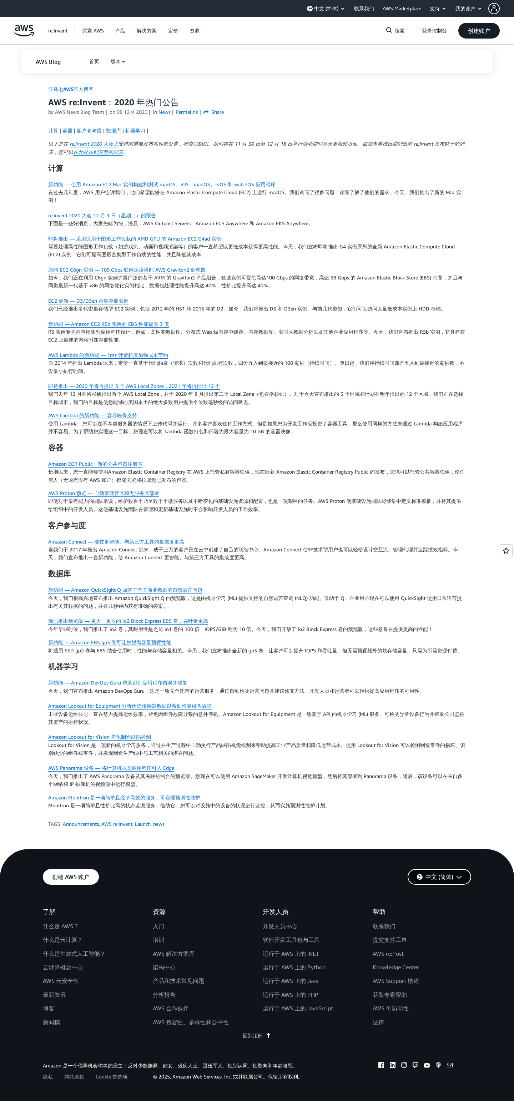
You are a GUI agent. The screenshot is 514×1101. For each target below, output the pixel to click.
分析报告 (164, 994)
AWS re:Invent (116, 824)
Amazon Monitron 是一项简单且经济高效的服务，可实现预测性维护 (124, 797)
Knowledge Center (396, 967)
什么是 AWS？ (61, 926)
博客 (48, 1008)
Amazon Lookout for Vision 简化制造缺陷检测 (99, 737)
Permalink (187, 112)
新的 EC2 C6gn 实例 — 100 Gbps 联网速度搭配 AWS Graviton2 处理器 (127, 270)
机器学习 (135, 130)
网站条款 (74, 1077)
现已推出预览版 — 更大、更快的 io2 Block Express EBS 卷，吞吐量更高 (128, 621)
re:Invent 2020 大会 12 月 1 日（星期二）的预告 (102, 215)
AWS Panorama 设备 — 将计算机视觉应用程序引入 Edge (111, 768)
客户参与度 (89, 130)
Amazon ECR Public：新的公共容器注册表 (95, 464)
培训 (158, 939)
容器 (67, 130)
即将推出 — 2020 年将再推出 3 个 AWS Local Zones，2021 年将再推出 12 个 (134, 386)
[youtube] (427, 1066)
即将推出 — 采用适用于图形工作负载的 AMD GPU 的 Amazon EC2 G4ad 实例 (134, 239)
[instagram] (404, 1066)
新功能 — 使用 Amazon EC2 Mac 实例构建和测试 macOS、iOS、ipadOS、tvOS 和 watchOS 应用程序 (162, 184)
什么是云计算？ (63, 939)
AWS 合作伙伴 (171, 1008)
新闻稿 (51, 1022)
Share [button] (213, 112)
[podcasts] (438, 1066)
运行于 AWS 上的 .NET (291, 953)
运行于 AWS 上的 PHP (290, 994)
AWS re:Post (388, 953)
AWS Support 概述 (396, 980)
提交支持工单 (390, 939)
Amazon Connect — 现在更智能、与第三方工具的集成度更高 (116, 542)
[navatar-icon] (494, 8)
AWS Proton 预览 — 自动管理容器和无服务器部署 (103, 493)
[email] (450, 1066)
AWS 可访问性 (391, 1008)
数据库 (113, 130)
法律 (378, 1022)
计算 (53, 130)
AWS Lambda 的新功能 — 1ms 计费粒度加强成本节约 (108, 355)
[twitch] (415, 1066)
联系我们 (384, 926)
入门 (158, 926)
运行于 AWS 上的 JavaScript (298, 1008)
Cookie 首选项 (111, 1077)
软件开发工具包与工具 (291, 939)
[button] (501, 8)
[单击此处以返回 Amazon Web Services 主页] (24, 34)
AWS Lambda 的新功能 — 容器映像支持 (92, 415)
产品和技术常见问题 (178, 980)
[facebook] (381, 1066)
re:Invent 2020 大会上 (94, 144)
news (159, 824)
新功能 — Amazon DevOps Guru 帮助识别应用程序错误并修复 (117, 683)
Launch (143, 824)
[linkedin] (392, 1066)
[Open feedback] (506, 550)
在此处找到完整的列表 (98, 152)
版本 (116, 61)
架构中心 (164, 967)
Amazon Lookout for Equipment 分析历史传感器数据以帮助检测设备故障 (130, 706)
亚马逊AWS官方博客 (71, 89)
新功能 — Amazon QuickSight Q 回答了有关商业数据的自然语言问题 (125, 590)
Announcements (81, 824)
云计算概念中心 (63, 967)
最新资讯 (54, 994)
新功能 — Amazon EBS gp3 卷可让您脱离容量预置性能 (109, 642)
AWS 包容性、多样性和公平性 (191, 1022)
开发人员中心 (280, 926)
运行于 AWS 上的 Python (294, 967)
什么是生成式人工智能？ (74, 953)
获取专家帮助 (390, 994)
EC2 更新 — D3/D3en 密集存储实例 (88, 301)
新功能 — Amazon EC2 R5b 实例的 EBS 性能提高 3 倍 (108, 324)
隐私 (48, 1077)
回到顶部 (257, 1035)
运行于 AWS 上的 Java (290, 980)
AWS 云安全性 (61, 980)
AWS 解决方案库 (174, 953)
